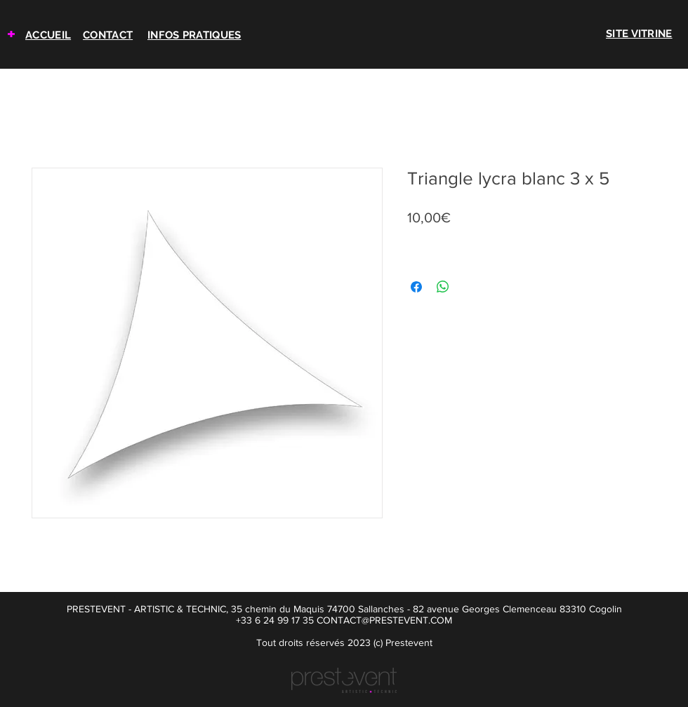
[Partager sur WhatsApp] (443, 286)
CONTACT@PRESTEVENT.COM (384, 620)
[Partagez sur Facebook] (416, 286)
